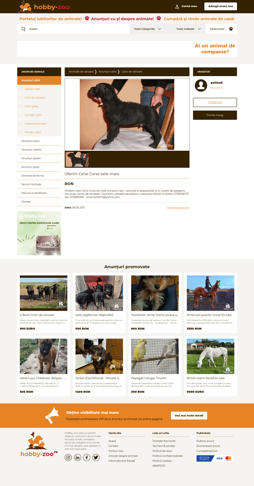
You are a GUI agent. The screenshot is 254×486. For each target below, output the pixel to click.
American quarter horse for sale (209, 315)
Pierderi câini (33, 132)
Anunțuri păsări (31, 158)
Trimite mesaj (214, 115)
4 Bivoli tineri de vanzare (37, 315)
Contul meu (116, 451)
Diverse (26, 201)
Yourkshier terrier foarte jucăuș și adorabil (154, 315)
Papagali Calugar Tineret (148, 378)
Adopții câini (32, 89)
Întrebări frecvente (164, 441)
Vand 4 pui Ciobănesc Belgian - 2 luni (43, 378)
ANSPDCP (159, 465)
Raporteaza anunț (178, 207)
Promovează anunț (208, 446)
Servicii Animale (31, 184)
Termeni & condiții (164, 446)
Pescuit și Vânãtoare (34, 193)
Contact (113, 446)
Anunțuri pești (31, 167)
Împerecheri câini (35, 123)
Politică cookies (162, 460)
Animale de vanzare (81, 71)
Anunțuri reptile (31, 149)
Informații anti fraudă (122, 460)
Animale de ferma (33, 175)
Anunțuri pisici (31, 141)
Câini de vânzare (35, 97)
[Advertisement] (103, 49)
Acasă (112, 441)
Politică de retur (162, 451)
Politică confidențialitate (168, 456)
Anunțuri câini (31, 80)
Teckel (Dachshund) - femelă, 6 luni (97, 378)
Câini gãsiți (31, 106)
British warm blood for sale (206, 378)
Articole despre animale (123, 456)
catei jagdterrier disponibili (94, 315)
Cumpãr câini (33, 115)
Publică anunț (205, 441)
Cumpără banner (207, 451)
